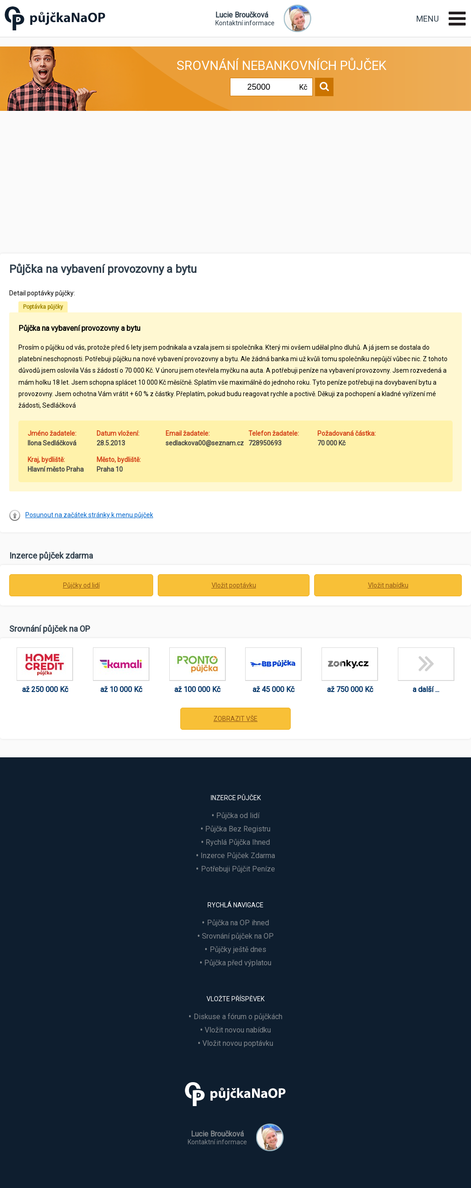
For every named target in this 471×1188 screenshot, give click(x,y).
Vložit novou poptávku (237, 1043)
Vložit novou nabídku (238, 1030)
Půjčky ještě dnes (238, 949)
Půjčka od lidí (237, 815)
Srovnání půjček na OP (238, 936)
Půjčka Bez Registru (237, 829)
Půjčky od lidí (81, 585)
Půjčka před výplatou (237, 962)
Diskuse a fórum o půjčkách (238, 1016)
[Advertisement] (235, 184)
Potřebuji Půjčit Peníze (238, 869)
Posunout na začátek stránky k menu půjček (89, 515)
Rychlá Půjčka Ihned (238, 842)
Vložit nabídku (388, 585)
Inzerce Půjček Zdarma (238, 855)
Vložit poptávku (234, 585)
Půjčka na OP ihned (238, 922)
